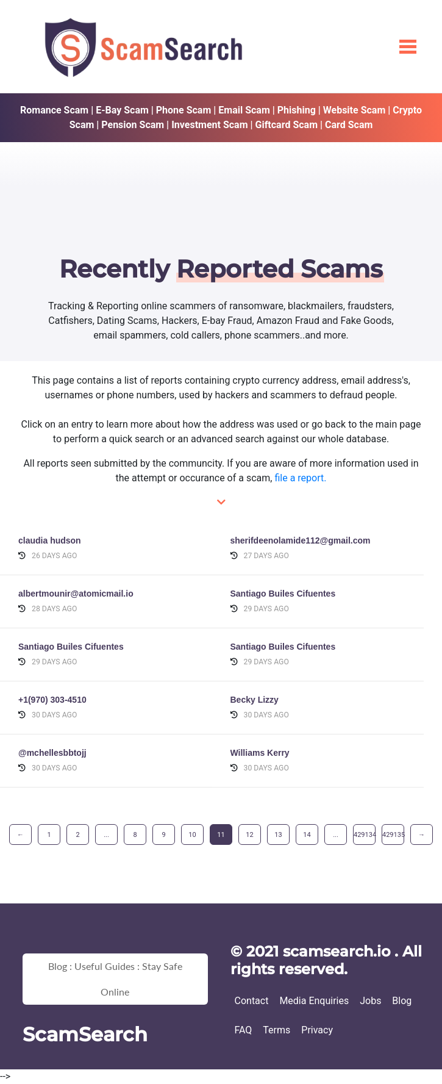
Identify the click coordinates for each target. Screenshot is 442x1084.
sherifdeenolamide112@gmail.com (300, 540)
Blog (402, 1001)
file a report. (300, 478)
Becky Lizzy (254, 700)
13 (278, 835)
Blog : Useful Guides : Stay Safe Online (115, 978)
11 (220, 835)
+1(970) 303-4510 (52, 700)
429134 (365, 835)
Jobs (370, 1001)
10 (192, 835)
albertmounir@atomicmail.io (76, 593)
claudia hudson (49, 540)
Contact (252, 1001)
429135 (393, 835)
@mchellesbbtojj (52, 753)
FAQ (243, 1030)
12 (249, 835)
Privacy (317, 1030)
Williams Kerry (260, 753)
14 (306, 835)
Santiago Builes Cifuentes (283, 593)
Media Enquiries (314, 1001)
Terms (276, 1030)
